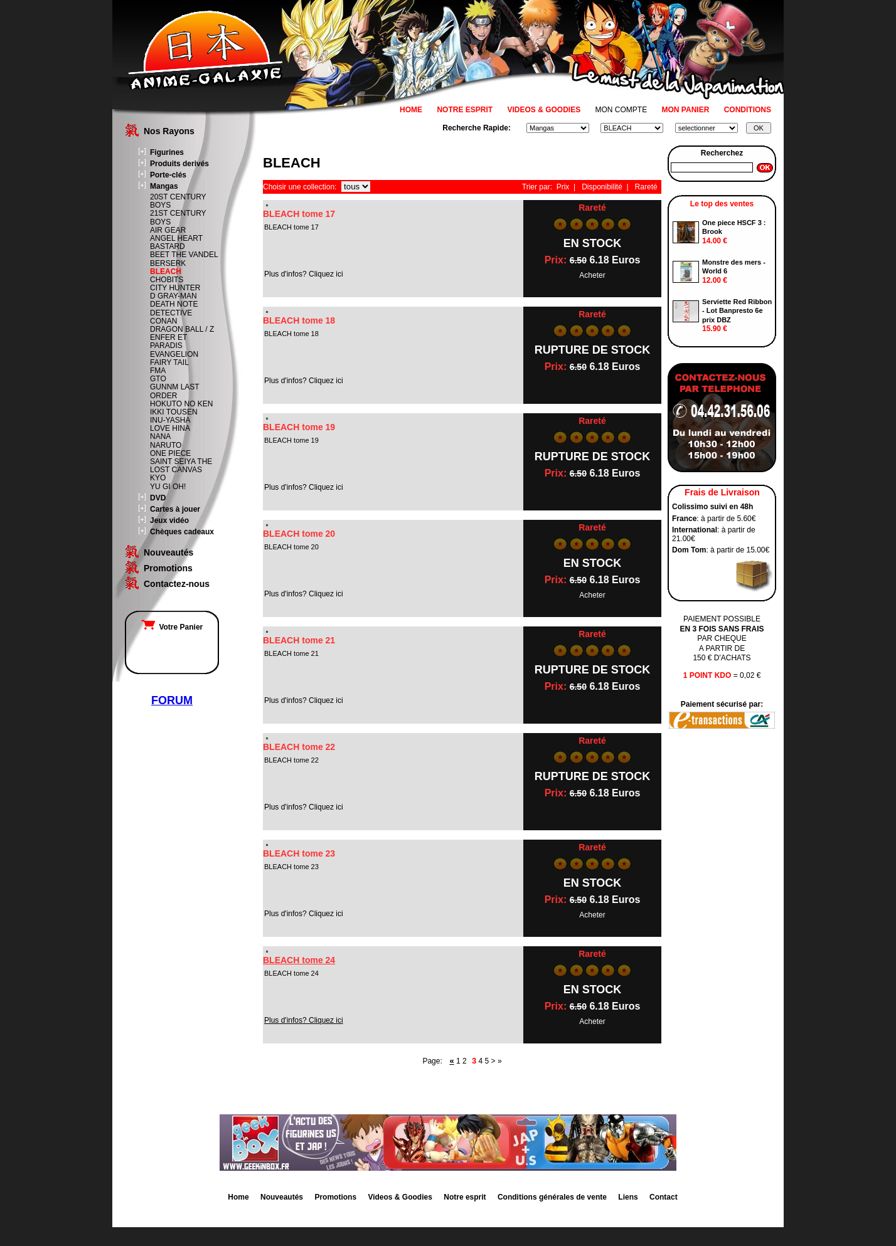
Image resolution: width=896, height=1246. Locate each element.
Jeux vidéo (169, 520)
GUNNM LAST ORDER (174, 391)
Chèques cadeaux (182, 531)
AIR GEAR (168, 230)
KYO (158, 477)
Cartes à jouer (175, 509)
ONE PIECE (170, 453)
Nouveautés (168, 552)
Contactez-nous (177, 584)
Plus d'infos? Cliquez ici (303, 1020)
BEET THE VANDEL (184, 254)
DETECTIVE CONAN (171, 317)
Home (238, 1197)
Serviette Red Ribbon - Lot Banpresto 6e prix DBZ (737, 311)
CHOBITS (166, 279)
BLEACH (165, 271)
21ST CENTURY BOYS (178, 217)
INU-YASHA (170, 420)
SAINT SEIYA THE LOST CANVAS (181, 465)
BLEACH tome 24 (299, 960)
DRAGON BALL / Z (182, 329)
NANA (160, 436)
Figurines (167, 152)
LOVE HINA (170, 428)
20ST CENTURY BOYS (178, 201)
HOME (411, 109)
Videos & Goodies (400, 1197)
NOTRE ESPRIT (465, 109)
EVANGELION (174, 354)
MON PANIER (686, 109)
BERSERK (168, 263)
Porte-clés (168, 175)
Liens (627, 1197)
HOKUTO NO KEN (181, 403)
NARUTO (165, 445)
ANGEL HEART (176, 238)
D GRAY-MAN (173, 296)
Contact (663, 1197)
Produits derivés (179, 163)
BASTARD (167, 246)
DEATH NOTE (174, 304)
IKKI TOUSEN (174, 412)
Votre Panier (172, 627)
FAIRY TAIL (169, 362)
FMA (158, 370)
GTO (158, 378)
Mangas (164, 186)
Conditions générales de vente (552, 1197)
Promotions (168, 568)
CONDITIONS (747, 109)
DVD (158, 498)
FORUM (172, 700)
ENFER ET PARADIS (168, 341)
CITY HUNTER (175, 287)
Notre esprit (465, 1197)
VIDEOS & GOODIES (543, 109)
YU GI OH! (168, 486)
